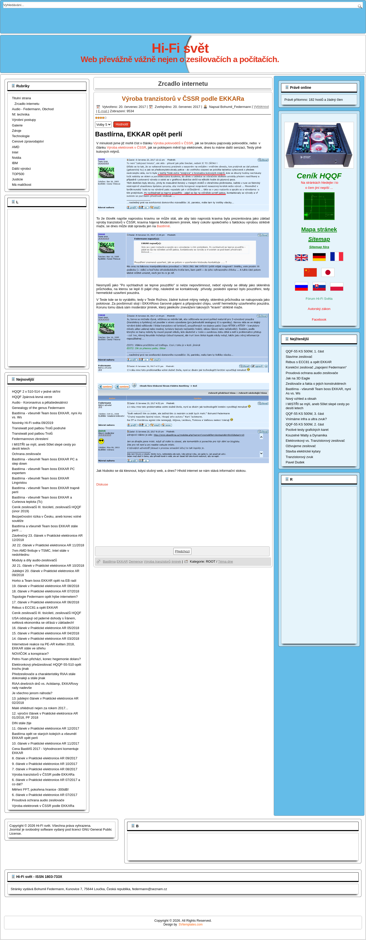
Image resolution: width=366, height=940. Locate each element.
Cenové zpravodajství (28, 141)
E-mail (103, 111)
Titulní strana (21, 98)
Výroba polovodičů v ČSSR (173, 143)
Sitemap (319, 239)
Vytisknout (261, 107)
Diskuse (102, 484)
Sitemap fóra (319, 247)
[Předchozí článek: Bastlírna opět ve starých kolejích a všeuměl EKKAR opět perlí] (182, 551)
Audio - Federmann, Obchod (33, 109)
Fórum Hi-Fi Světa (319, 299)
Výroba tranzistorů (157, 561)
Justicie (17, 179)
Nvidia (16, 158)
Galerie (17, 125)
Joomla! (15, 829)
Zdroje (16, 131)
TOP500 (18, 174)
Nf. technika (20, 114)
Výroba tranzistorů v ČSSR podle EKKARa (183, 98)
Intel (15, 152)
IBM (15, 163)
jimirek (176, 561)
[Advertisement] (183, 19)
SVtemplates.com (191, 924)
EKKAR (122, 561)
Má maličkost (21, 185)
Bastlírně (163, 226)
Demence (136, 561)
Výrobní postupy (24, 120)
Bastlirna (109, 561)
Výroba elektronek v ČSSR (126, 147)
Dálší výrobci (21, 168)
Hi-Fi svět (180, 48)
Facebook (319, 319)
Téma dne (225, 561)
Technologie (20, 136)
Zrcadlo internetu (26, 104)
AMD (15, 147)
